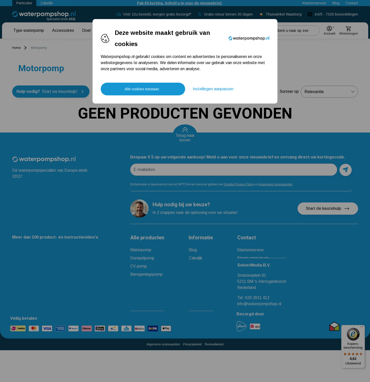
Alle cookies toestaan (142, 89)
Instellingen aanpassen (213, 89)
